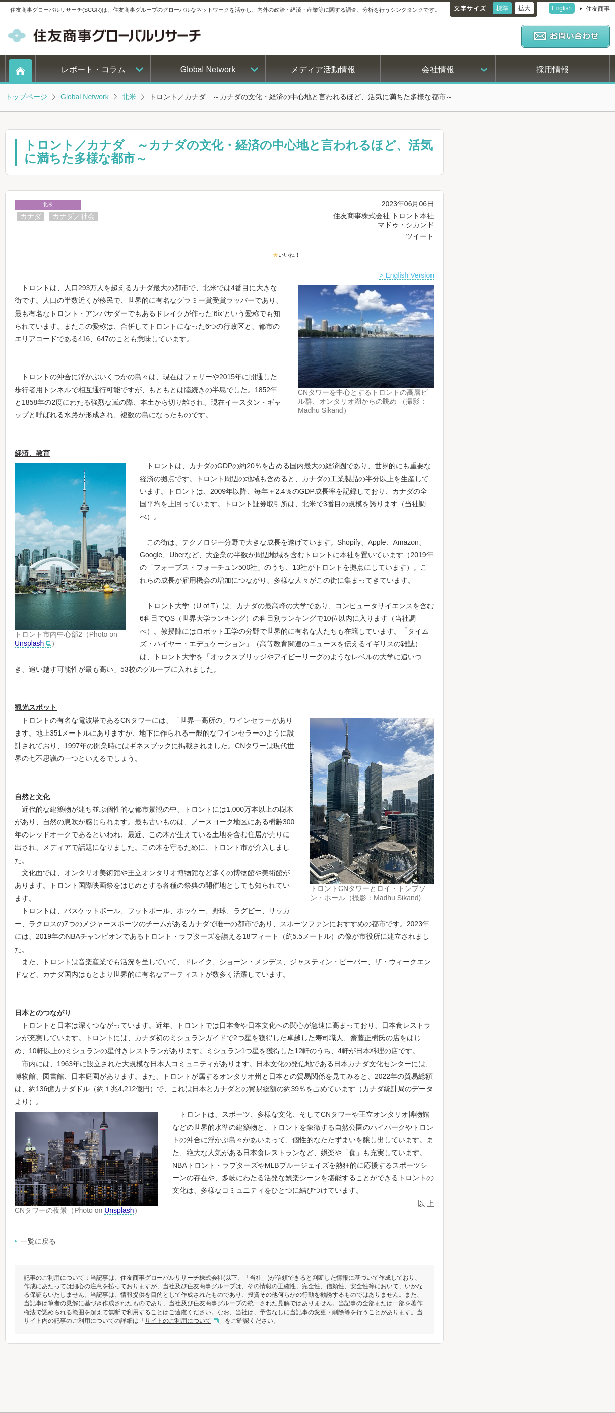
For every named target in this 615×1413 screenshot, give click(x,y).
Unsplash (29, 643)
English (562, 8)
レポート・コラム (93, 69)
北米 (129, 97)
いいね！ (289, 255)
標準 (502, 8)
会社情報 (438, 69)
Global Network (207, 69)
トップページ (26, 97)
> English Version (406, 275)
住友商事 (598, 8)
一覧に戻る (38, 1241)
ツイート (420, 236)
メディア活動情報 (323, 69)
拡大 (524, 8)
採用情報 (552, 69)
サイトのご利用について (178, 1320)
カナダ (30, 216)
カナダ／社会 (73, 216)
